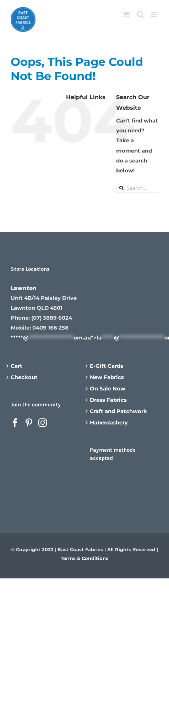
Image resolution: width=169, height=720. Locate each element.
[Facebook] (15, 422)
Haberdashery (109, 422)
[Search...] (137, 188)
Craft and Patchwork (118, 411)
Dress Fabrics (108, 399)
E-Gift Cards (106, 365)
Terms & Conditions (84, 558)
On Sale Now (107, 388)
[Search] (121, 188)
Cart (16, 365)
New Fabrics (107, 377)
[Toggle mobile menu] (154, 14)
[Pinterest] (28, 422)
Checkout (24, 377)
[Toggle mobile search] (140, 14)
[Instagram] (42, 422)
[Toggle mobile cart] (126, 14)
